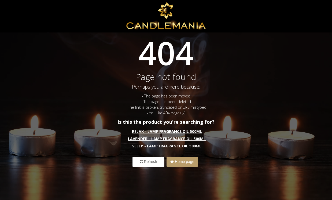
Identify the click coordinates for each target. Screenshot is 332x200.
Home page (182, 161)
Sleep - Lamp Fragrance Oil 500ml (166, 145)
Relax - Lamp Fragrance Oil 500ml (167, 131)
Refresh (148, 161)
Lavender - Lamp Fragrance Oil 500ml (167, 138)
